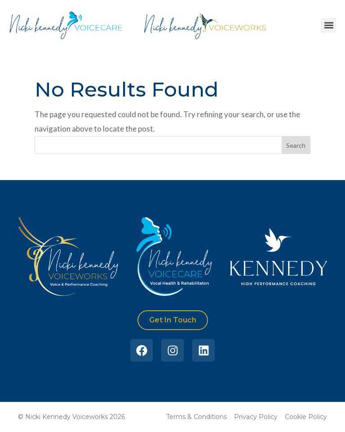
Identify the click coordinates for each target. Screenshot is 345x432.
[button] (328, 25)
